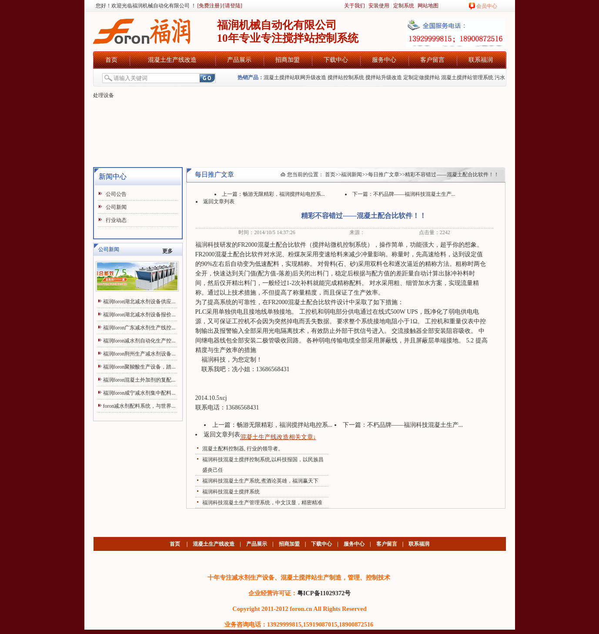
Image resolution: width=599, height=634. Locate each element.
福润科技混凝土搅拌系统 (231, 492)
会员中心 (486, 6)
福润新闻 (351, 174)
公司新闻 (116, 207)
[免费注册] (209, 6)
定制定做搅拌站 (421, 77)
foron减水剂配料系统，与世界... (139, 406)
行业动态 (116, 220)
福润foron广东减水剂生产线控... (139, 328)
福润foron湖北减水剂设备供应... (139, 302)
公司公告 (116, 194)
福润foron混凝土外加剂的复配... (139, 380)
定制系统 (403, 6)
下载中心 (336, 60)
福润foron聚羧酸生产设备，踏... (139, 367)
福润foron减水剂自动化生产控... (139, 341)
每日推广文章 (383, 174)
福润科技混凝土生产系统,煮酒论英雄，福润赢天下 (260, 481)
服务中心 (384, 60)
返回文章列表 (218, 201)
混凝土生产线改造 (172, 60)
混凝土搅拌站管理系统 (467, 77)
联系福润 (480, 60)
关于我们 (354, 6)
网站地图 (428, 6)
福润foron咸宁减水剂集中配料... (139, 393)
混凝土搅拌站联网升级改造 (295, 77)
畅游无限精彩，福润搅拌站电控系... (284, 194)
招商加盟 (287, 60)
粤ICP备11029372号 (324, 593)
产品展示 (239, 60)
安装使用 (378, 6)
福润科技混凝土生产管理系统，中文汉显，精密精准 (262, 503)
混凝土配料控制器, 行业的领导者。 (242, 449)
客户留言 (432, 60)
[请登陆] (232, 6)
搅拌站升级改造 (383, 77)
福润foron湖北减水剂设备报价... (139, 315)
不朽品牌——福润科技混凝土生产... (414, 194)
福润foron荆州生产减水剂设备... (139, 354)
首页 (111, 60)
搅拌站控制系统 (346, 77)
